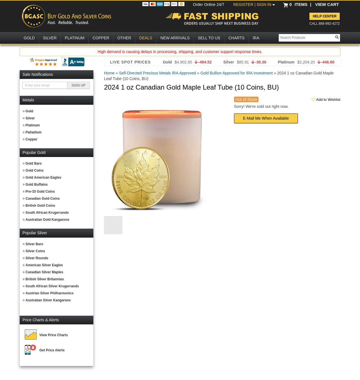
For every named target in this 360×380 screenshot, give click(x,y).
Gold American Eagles (43, 177)
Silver (30, 118)
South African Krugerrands (47, 213)
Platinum (33, 125)
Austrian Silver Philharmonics (50, 293)
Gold (29, 111)
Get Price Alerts (52, 350)
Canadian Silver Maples (44, 272)
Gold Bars (34, 163)
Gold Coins (35, 170)
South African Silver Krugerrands (52, 286)
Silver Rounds (37, 258)
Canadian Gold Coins (43, 199)
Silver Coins (35, 251)
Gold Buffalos (37, 184)
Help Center (324, 16)
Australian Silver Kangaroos (48, 300)
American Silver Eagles (44, 265)
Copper (31, 139)
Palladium (34, 132)
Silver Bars (34, 244)
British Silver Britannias (45, 279)
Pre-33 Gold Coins (40, 192)
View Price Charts (53, 335)
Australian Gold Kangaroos (47, 220)
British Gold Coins (40, 206)
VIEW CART (327, 4)
